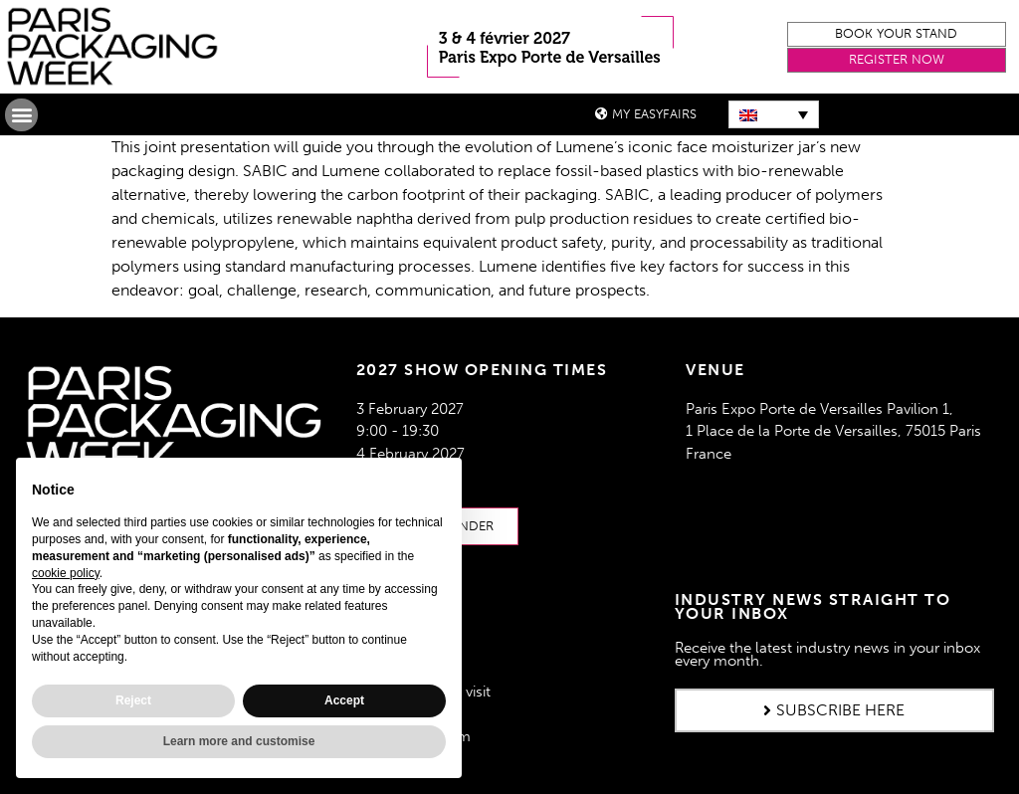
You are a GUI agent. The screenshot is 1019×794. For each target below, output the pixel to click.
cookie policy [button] (66, 573)
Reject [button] (133, 700)
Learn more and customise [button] (239, 741)
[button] (896, 34)
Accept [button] (344, 700)
